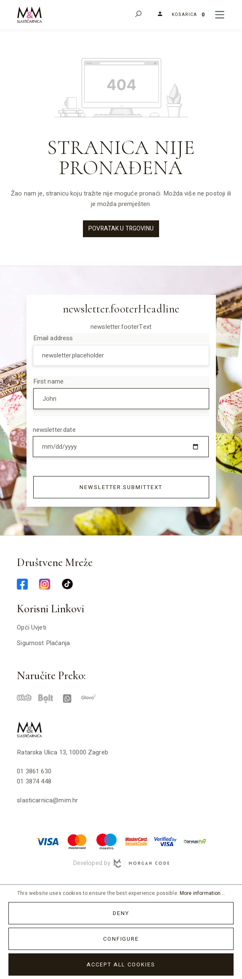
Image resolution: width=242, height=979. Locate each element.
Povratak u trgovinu (121, 228)
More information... (202, 893)
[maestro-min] (106, 841)
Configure (121, 939)
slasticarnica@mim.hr (47, 800)
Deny (121, 913)
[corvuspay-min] (194, 841)
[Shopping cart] (189, 15)
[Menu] (219, 15)
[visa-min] (47, 841)
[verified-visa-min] (165, 841)
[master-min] (77, 841)
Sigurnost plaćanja (43, 643)
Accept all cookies (121, 964)
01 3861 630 (34, 771)
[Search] (138, 15)
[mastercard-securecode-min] (136, 841)
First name (48, 381)
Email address (53, 338)
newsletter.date (54, 429)
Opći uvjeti (31, 627)
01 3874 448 (34, 781)
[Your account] (157, 15)
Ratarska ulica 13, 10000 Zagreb (62, 752)
